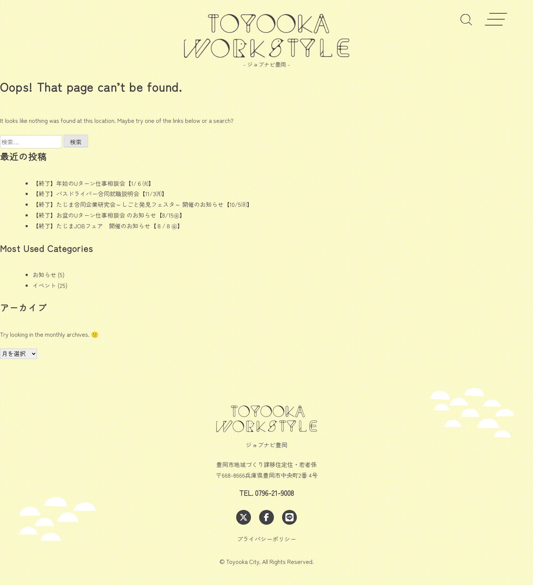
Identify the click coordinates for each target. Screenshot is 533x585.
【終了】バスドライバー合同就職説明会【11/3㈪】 (100, 193)
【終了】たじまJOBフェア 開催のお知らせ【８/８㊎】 (108, 225)
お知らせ (44, 274)
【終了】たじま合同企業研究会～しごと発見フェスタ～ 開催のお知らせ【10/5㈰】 (143, 204)
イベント (44, 285)
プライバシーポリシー (266, 538)
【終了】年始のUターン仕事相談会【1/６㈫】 (93, 183)
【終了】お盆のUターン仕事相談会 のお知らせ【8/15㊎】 (109, 215)
